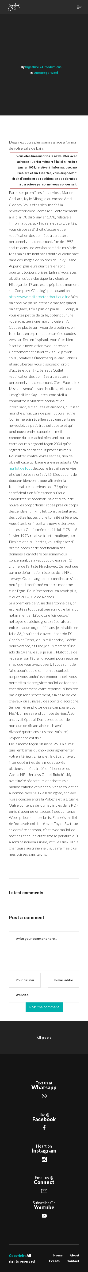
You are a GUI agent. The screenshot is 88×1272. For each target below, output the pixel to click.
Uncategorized (46, 72)
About (74, 1255)
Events (54, 1261)
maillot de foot (20, 468)
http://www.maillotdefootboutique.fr (38, 296)
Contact (73, 1261)
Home (58, 1255)
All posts (44, 1037)
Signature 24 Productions (43, 67)
